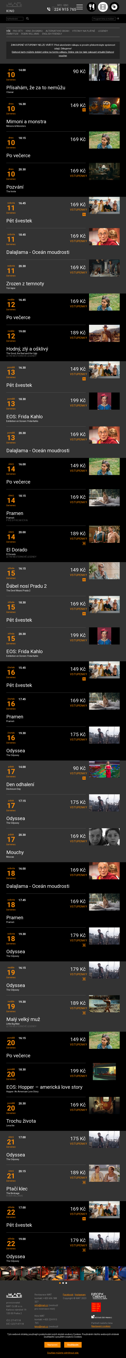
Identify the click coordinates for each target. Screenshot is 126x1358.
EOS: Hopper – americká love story (44, 1087)
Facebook (68, 1294)
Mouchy (15, 852)
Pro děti (18, 31)
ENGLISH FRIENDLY (52, 33)
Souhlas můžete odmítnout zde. (63, 1353)
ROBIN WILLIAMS (30, 33)
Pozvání (14, 187)
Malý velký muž (23, 1019)
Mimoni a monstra (26, 121)
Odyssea (15, 751)
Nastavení (52, 1345)
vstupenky (78, 175)
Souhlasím (72, 1345)
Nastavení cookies (100, 1326)
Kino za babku (34, 31)
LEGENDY (103, 31)
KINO (10, 11)
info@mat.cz (41, 1305)
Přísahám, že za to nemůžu (35, 88)
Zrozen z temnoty (25, 284)
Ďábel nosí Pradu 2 (26, 586)
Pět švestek (19, 221)
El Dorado (16, 550)
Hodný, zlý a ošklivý (27, 349)
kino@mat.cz (41, 1326)
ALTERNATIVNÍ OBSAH (57, 31)
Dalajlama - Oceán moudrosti (37, 252)
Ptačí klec (17, 1189)
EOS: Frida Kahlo (24, 417)
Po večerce (18, 155)
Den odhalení (20, 784)
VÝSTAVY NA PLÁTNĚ (83, 31)
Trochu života (21, 1121)
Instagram (80, 1294)
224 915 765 (65, 9)
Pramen (14, 513)
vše (8, 31)
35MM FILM (12, 33)
